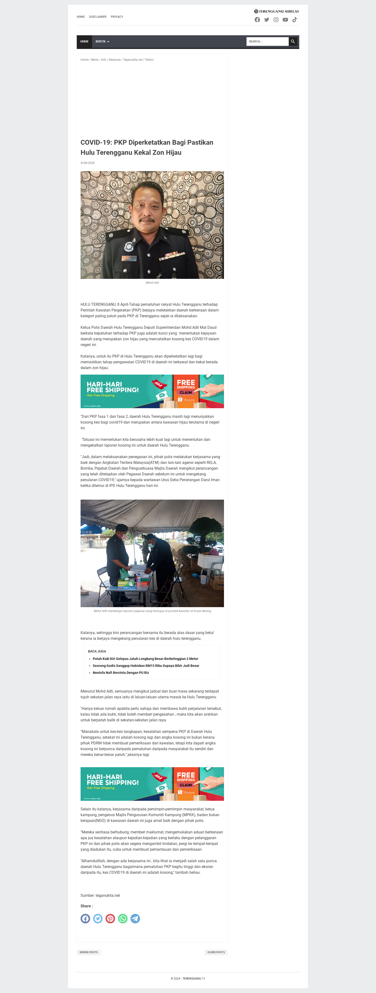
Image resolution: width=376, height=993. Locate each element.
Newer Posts (89, 952)
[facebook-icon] (257, 20)
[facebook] (85, 918)
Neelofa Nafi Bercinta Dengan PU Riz (121, 673)
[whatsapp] (123, 918)
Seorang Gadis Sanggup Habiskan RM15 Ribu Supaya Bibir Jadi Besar (146, 666)
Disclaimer (97, 16)
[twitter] (98, 918)
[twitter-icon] (267, 20)
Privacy (117, 16)
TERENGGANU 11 (193, 978)
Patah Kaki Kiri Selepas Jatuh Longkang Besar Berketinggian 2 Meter (145, 659)
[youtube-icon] (286, 20)
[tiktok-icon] (295, 20)
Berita (101, 41)
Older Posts (216, 952)
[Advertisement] (152, 101)
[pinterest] (110, 918)
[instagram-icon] (276, 20)
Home (81, 16)
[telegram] (135, 918)
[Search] (268, 41)
